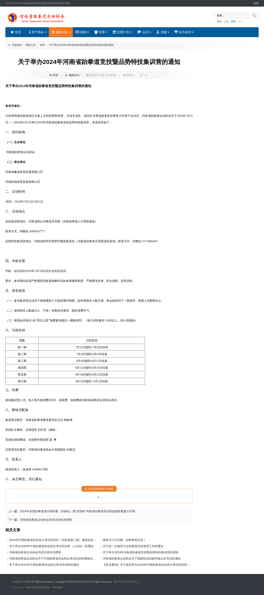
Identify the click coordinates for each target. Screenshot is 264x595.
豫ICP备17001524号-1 (126, 581)
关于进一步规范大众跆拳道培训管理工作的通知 (133, 546)
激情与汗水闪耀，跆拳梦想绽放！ (124, 540)
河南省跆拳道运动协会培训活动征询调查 (46, 519)
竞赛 (100, 32)
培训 (42, 45)
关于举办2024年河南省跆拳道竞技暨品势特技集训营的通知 (81, 45)
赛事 (230, 21)
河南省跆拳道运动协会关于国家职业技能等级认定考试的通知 (142, 558)
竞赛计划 (122, 32)
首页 (16, 32)
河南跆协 (17, 45)
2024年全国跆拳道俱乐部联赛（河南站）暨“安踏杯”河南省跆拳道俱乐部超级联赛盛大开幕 (77, 511)
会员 (237, 21)
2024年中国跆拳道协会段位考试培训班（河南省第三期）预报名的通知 (54, 540)
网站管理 (57, 587)
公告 (223, 21)
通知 (216, 21)
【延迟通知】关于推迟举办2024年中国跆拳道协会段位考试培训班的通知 (149, 564)
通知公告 (60, 32)
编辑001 (74, 75)
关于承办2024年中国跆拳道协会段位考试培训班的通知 (44, 564)
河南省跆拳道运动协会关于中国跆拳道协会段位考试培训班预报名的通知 (55, 558)
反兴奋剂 (183, 32)
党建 (162, 32)
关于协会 (37, 32)
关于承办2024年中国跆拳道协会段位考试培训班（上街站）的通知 (51, 546)
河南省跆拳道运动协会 (38, 587)
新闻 (82, 32)
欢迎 (256, 3)
